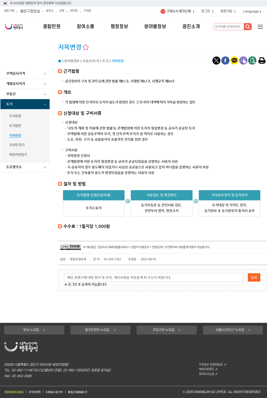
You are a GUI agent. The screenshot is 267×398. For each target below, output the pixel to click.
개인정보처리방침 (15, 392)
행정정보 (130, 26)
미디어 (83, 11)
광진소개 (193, 26)
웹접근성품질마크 (87, 392)
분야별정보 (161, 26)
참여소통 (100, 26)
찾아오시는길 (204, 376)
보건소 (54, 11)
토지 (9, 104)
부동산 (11, 94)
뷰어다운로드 (204, 370)
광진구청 (11, 11)
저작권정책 (39, 392)
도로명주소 (14, 167)
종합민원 (70, 26)
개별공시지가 (15, 84)
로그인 (205, 11)
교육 (68, 11)
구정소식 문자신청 (179, 11)
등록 (254, 277)
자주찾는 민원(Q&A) (209, 365)
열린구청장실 (33, 11)
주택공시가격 (15, 73)
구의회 (98, 11)
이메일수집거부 (61, 392)
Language (251, 11)
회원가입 (226, 11)
